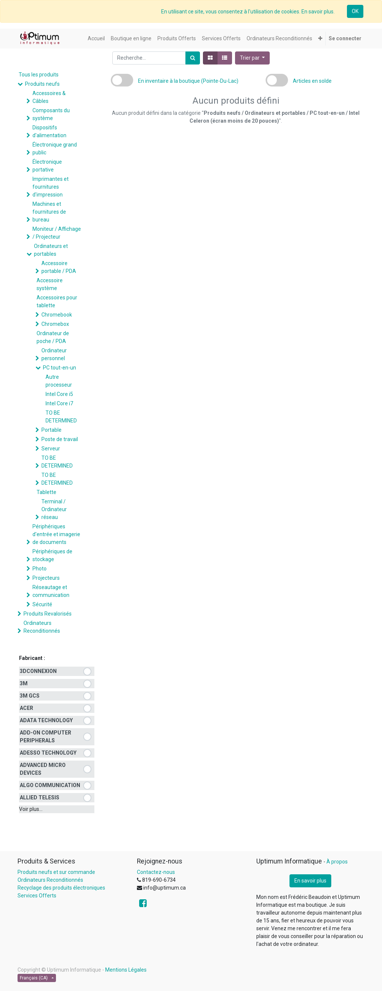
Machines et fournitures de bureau (49, 212)
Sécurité (42, 604)
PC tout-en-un (59, 368)
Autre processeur (59, 381)
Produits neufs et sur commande (56, 872)
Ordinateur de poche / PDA (53, 337)
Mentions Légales (126, 970)
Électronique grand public (54, 148)
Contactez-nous (156, 872)
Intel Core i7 (59, 403)
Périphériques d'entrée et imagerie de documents (56, 534)
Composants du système (51, 114)
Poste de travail (59, 439)
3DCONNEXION (38, 671)
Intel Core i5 (59, 394)
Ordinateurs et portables (51, 250)
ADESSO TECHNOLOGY (48, 753)
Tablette (46, 492)
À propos (337, 862)
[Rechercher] (192, 58)
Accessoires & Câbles (49, 97)
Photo (39, 569)
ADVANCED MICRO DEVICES (43, 769)
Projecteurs (46, 578)
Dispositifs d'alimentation (49, 131)
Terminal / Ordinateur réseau (54, 509)
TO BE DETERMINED (61, 417)
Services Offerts (37, 896)
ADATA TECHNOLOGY (46, 720)
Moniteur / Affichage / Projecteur (56, 233)
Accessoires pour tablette (57, 301)
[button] (320, 38)
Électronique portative (47, 166)
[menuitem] (96, 38)
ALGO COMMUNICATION (50, 785)
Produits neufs (42, 84)
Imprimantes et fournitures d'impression (50, 187)
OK (355, 11)
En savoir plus (310, 881)
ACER (26, 708)
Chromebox (55, 324)
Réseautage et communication (50, 591)
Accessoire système (50, 284)
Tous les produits (39, 75)
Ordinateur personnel (54, 354)
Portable (51, 430)
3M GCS (30, 696)
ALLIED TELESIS (39, 797)
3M (24, 683)
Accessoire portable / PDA (58, 267)
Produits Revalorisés (48, 614)
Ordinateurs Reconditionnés (42, 627)
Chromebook (56, 315)
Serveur (50, 449)
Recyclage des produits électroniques (61, 888)
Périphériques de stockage (52, 555)
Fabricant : (32, 658)
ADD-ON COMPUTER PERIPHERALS (45, 736)
